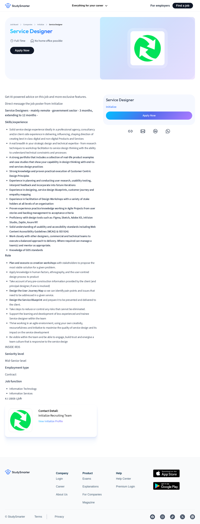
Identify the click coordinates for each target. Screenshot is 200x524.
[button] (130, 131)
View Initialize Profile (50, 421)
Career (60, 486)
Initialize (111, 107)
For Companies (92, 494)
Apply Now (22, 50)
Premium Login (125, 486)
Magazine (88, 502)
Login (59, 478)
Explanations (90, 486)
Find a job (182, 5)
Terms (38, 516)
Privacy (59, 516)
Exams (86, 478)
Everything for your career (90, 6)
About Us (62, 494)
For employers (160, 5)
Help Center (123, 478)
